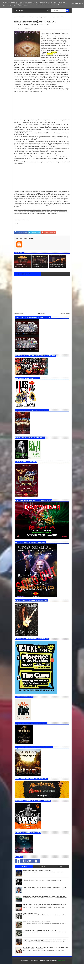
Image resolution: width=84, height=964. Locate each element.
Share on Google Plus (48, 232)
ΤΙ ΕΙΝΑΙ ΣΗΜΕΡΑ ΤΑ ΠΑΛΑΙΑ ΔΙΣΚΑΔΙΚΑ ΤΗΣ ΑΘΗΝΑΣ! (37, 870)
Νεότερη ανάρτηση (18, 313)
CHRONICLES (35, 27)
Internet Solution (61, 960)
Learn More (74, 3)
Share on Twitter (34, 232)
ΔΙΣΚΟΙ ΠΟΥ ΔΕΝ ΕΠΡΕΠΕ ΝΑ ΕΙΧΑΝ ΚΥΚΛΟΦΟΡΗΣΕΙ (36, 922)
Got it (81, 3)
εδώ (57, 213)
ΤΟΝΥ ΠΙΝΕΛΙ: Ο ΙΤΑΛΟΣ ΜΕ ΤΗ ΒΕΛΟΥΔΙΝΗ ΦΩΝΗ (36, 879)
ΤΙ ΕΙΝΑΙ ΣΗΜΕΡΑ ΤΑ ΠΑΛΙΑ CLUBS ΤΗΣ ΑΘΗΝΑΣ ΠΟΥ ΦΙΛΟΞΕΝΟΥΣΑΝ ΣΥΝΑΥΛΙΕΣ (44, 896)
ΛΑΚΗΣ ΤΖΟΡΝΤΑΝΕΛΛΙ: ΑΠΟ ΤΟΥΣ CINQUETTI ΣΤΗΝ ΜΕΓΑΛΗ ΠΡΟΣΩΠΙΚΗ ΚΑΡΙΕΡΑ (44, 887)
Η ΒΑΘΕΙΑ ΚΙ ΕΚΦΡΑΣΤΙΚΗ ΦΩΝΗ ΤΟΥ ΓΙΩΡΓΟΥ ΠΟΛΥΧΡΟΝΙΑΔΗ (39, 930)
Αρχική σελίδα (41, 313)
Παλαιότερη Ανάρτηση (65, 313)
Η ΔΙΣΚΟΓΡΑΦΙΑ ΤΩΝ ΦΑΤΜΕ (30, 913)
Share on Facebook (20, 232)
